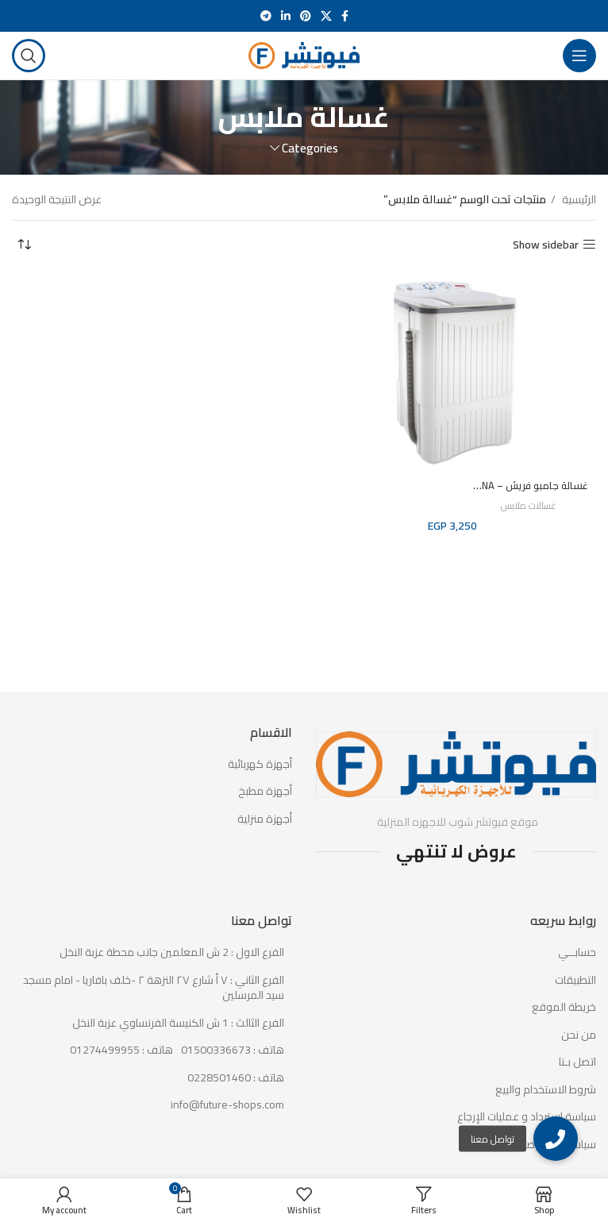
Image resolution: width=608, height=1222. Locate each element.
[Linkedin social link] (285, 16)
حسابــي (577, 953)
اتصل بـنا (577, 1062)
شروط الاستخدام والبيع (545, 1090)
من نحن (578, 1035)
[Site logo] (304, 54)
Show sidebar (546, 245)
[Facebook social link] (345, 16)
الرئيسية (578, 199)
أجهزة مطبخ (265, 792)
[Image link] (456, 763)
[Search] (28, 55)
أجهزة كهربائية (260, 765)
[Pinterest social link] (305, 16)
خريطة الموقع (564, 1008)
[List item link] (152, 1050)
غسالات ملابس (528, 506)
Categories (310, 148)
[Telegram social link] (266, 16)
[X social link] (326, 16)
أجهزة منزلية (264, 819)
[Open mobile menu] (579, 55)
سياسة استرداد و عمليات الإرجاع (526, 1117)
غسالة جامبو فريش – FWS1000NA (507, 485)
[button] (555, 1138)
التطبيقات (575, 981)
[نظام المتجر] (24, 244)
